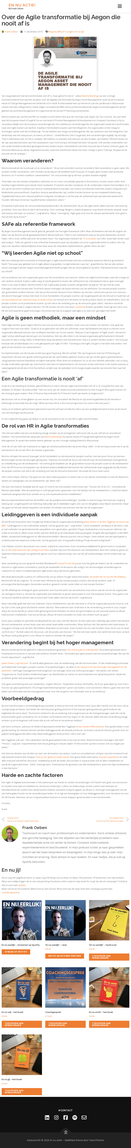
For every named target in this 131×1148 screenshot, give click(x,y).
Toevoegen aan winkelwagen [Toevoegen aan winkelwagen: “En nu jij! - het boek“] (14, 1091)
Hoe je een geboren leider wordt (52, 757)
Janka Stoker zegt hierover (15, 663)
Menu (120, 6)
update (21, 885)
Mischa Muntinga (90, 95)
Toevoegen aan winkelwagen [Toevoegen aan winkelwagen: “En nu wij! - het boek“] (14, 1024)
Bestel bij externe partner (64, 955)
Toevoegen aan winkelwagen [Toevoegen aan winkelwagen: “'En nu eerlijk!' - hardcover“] (101, 956)
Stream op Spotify (16, 951)
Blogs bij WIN (55, 31)
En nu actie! (22, 5)
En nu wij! (79, 31)
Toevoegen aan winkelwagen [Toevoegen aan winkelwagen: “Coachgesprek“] (57, 1024)
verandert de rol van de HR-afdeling (107, 576)
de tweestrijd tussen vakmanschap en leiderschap (27, 299)
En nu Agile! (68, 31)
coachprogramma (10, 892)
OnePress (70, 1140)
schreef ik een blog (66, 563)
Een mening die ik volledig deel (83, 649)
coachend (80, 306)
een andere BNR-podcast (91, 726)
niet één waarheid (108, 757)
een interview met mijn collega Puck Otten (29, 549)
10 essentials (89, 238)
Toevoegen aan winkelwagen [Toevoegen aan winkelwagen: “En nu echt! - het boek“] (101, 1024)
